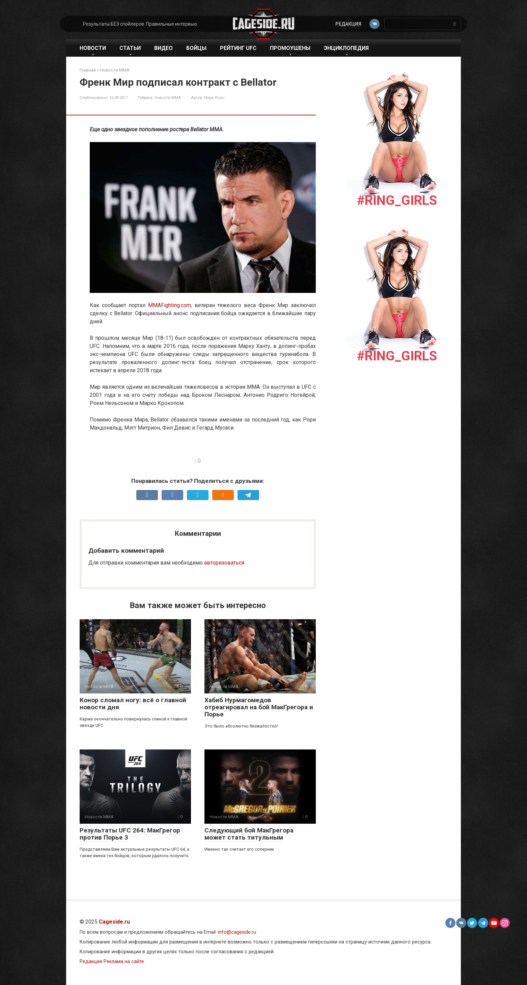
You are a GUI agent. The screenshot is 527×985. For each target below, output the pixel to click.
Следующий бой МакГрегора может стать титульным (249, 833)
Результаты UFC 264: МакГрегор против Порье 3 (130, 833)
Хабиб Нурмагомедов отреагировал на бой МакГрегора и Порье (258, 707)
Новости (93, 48)
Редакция (348, 24)
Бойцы (196, 48)
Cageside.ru (114, 922)
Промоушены (290, 48)
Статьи (130, 48)
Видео (163, 48)
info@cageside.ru (237, 932)
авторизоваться (224, 562)
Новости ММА (168, 97)
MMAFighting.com (169, 305)
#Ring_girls (397, 200)
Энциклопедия (346, 48)
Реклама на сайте (124, 961)
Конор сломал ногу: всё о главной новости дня (133, 703)
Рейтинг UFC (238, 48)
